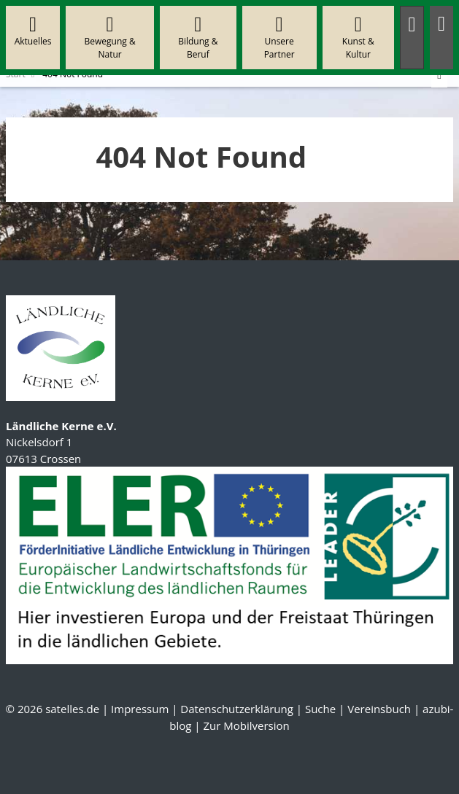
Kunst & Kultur (358, 38)
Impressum (140, 708)
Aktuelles (33, 31)
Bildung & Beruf (198, 38)
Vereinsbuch (379, 708)
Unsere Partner (279, 38)
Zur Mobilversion (246, 725)
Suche (320, 708)
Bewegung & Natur (110, 38)
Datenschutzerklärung (236, 708)
